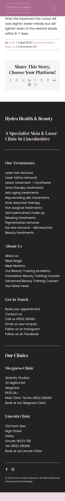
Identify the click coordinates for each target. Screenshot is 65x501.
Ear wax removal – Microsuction (29, 228)
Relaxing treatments (20, 218)
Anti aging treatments (22, 193)
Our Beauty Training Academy (28, 271)
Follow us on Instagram (22, 329)
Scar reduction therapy (22, 203)
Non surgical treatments (23, 208)
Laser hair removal (19, 173)
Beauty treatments (19, 233)
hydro (12, 42)
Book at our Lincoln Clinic (23, 451)
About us (11, 256)
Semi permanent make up (25, 213)
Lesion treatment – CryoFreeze (28, 183)
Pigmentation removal (22, 223)
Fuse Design (26, 481)
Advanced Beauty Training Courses (31, 281)
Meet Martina (15, 266)
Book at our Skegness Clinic (25, 403)
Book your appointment (22, 309)
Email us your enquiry (21, 324)
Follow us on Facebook (21, 334)
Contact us (13, 314)
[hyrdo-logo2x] (18, 5)
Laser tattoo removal (21, 178)
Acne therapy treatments (24, 188)
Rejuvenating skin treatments (27, 198)
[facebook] (6, 469)
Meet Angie (13, 261)
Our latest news (17, 286)
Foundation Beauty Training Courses (32, 276)
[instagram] (12, 469)
